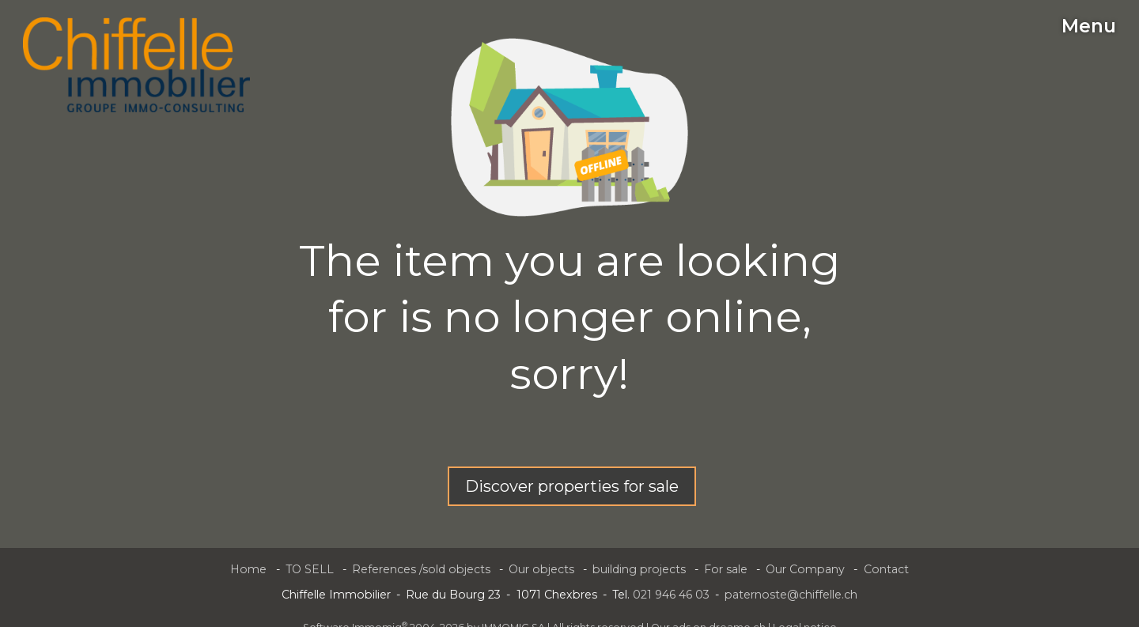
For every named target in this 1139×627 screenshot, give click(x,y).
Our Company (805, 569)
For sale (725, 569)
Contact (886, 569)
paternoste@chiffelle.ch (791, 594)
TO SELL (310, 569)
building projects (639, 569)
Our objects (541, 569)
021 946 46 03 (671, 594)
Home (248, 569)
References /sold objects (421, 569)
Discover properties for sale (572, 486)
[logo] (136, 64)
